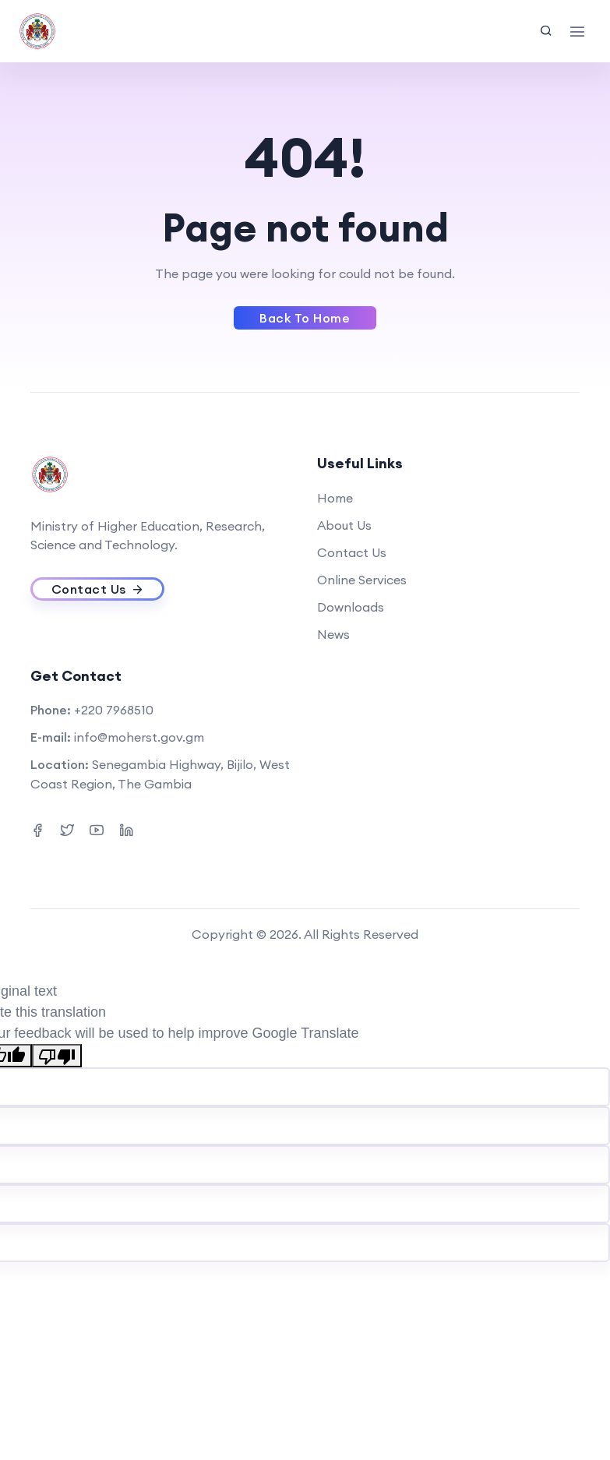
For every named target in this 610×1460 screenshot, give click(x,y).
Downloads (350, 607)
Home (335, 498)
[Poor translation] (57, 1055)
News (333, 634)
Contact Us (351, 552)
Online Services (362, 579)
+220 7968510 (113, 710)
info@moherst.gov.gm (139, 737)
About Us (344, 525)
